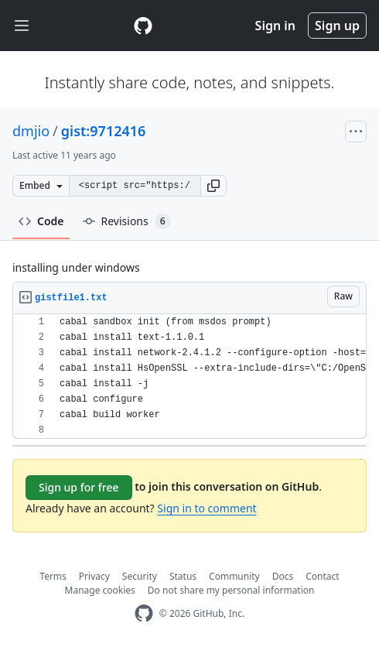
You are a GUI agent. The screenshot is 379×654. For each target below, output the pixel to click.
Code (41, 221)
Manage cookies (100, 590)
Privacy (94, 576)
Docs (283, 576)
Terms (53, 576)
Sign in (275, 25)
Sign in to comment (206, 508)
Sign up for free (79, 487)
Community (234, 576)
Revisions (127, 221)
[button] (213, 186)
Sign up (337, 25)
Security (139, 576)
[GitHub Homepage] (144, 613)
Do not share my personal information (231, 590)
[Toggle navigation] (21, 26)
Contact (322, 576)
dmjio (31, 131)
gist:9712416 (103, 131)
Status (182, 576)
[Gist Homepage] (143, 25)
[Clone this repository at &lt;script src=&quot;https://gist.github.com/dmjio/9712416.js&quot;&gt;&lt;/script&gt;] (134, 186)
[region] (189, 376)
